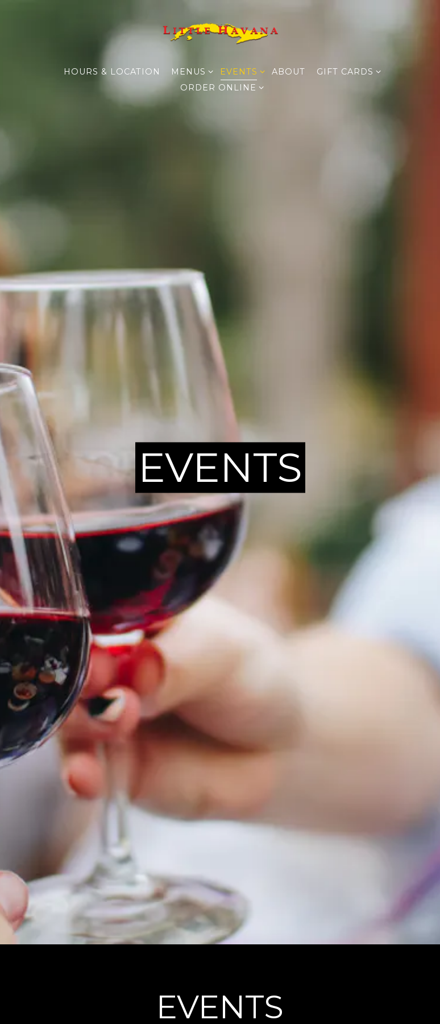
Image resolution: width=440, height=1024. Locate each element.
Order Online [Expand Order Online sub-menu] (220, 87)
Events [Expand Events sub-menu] (240, 71)
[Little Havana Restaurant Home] (220, 32)
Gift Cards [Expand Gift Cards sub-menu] (346, 71)
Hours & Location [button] (112, 72)
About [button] (288, 72)
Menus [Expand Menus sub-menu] (190, 71)
